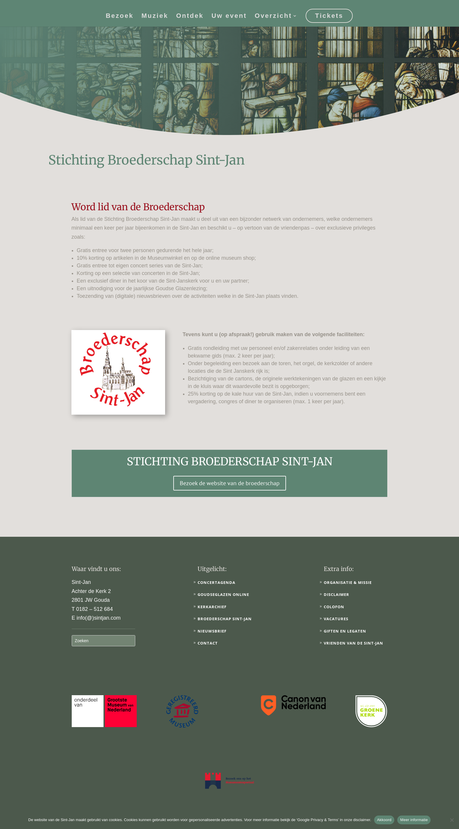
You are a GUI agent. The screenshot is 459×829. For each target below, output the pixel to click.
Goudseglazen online (223, 594)
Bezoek (119, 16)
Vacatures (336, 618)
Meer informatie (414, 820)
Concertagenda (216, 582)
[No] (452, 820)
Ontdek (190, 16)
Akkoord (384, 820)
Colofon (334, 606)
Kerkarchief (212, 606)
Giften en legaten (345, 631)
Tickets (329, 15)
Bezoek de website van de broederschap (230, 483)
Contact (208, 643)
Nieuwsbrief (212, 631)
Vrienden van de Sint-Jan (353, 643)
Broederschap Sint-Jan (225, 618)
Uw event (229, 16)
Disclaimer (336, 594)
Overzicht (273, 16)
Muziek (154, 16)
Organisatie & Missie (348, 582)
